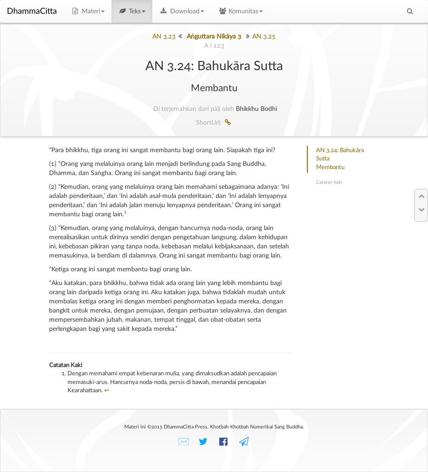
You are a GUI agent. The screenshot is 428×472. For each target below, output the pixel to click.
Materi (88, 11)
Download (181, 11)
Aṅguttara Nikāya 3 (214, 36)
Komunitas (240, 11)
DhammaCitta (32, 11)
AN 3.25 (264, 36)
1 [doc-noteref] (125, 212)
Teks (132, 11)
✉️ (183, 442)
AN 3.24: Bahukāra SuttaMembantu (340, 159)
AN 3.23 (164, 36)
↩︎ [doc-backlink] (106, 391)
